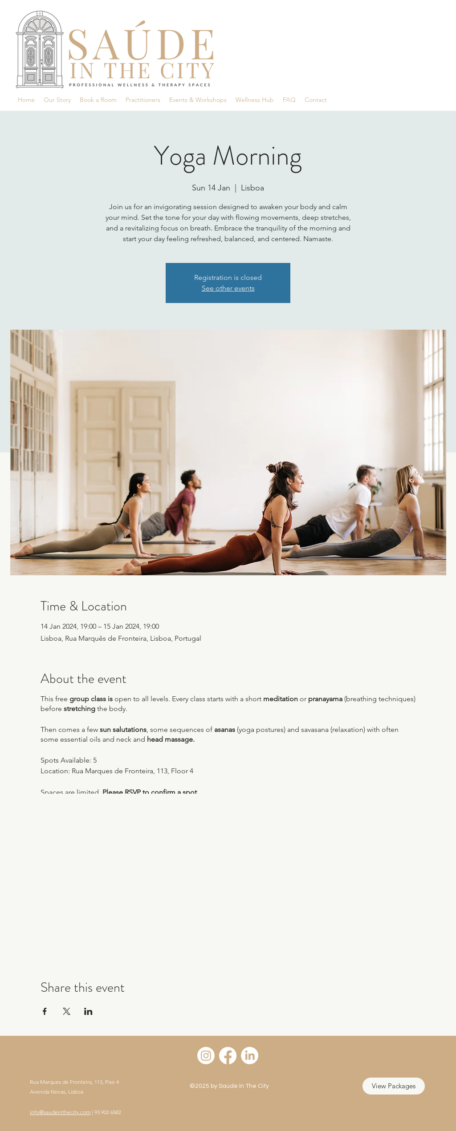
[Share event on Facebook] (45, 1011)
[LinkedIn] (249, 1055)
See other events (228, 288)
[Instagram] (206, 1055)
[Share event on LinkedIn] (88, 1011)
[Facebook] (227, 1055)
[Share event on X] (66, 1011)
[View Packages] (393, 1086)
